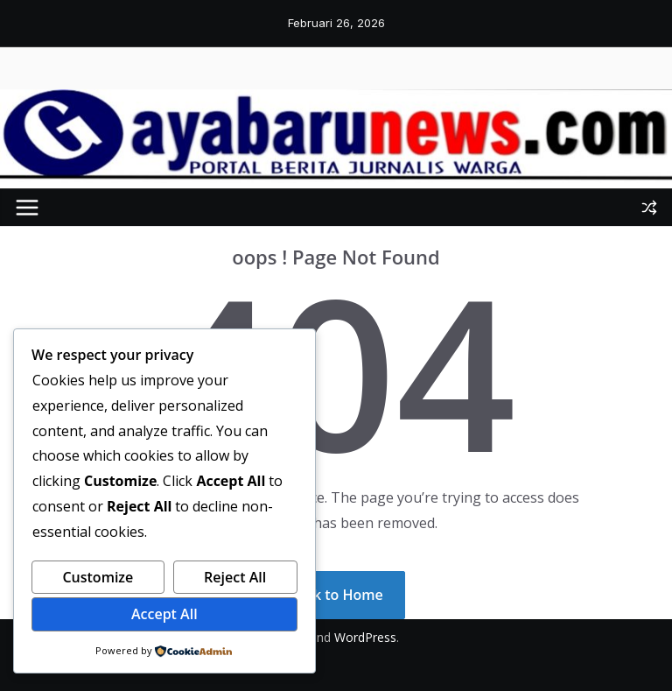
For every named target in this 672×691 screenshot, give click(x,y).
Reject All (235, 577)
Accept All (164, 614)
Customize (97, 577)
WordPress (365, 637)
